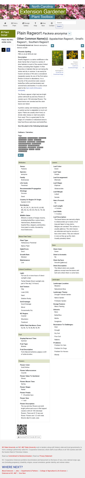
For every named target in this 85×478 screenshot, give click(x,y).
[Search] (66, 23)
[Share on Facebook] (8, 50)
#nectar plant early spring (33, 145)
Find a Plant (14, 24)
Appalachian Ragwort (61, 38)
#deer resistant (37, 139)
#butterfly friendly (23, 145)
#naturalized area (31, 141)
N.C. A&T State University (27, 447)
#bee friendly (40, 147)
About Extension (7, 471)
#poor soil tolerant (23, 151)
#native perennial (22, 139)
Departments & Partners (29, 471)
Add (21, 155)
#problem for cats (22, 147)
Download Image (58, 74)
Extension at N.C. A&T (9, 473)
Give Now (43, 24)
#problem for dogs (32, 147)
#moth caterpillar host (32, 138)
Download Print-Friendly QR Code (29, 437)
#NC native (30, 139)
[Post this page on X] (4, 50)
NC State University (8, 447)
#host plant (31, 149)
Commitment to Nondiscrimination (20, 456)
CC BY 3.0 (75, 66)
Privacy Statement (46, 456)
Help (35, 24)
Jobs (17, 471)
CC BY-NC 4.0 (59, 72)
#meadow (38, 149)
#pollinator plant (22, 141)
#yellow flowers (42, 138)
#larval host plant (40, 141)
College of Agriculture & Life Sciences (53, 471)
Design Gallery (26, 24)
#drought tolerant (22, 138)
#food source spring (36, 143)
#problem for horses (23, 149)
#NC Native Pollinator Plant (24, 143)
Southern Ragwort (39, 42)
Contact (51, 24)
